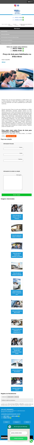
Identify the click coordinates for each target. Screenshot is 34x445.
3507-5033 (6, 416)
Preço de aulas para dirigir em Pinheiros (16, 236)
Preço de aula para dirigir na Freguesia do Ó (16, 293)
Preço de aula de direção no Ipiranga (16, 274)
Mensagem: (12, 182)
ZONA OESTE (10, 396)
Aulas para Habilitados (5, 34)
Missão (27, 422)
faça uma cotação (11, 136)
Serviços (17, 28)
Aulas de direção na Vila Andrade (16, 371)
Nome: (13, 148)
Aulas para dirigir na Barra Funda (17, 312)
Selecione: (4, 396)
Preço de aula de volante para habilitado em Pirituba (17, 255)
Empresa (17, 422)
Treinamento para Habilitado (6, 43)
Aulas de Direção (4, 31)
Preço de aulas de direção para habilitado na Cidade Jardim (17, 351)
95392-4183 (18, 20)
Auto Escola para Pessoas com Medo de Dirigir (10, 37)
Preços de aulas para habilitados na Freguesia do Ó (17, 331)
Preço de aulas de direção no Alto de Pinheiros (17, 217)
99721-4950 (18, 17)
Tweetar (4, 62)
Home (6, 422)
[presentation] (12, 166)
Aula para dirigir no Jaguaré (16, 389)
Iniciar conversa (18, 438)
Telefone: (13, 160)
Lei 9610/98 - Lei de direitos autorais (25, 405)
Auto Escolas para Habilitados (6, 40)
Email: (13, 154)
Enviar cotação (16, 194)
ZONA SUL (17, 396)
